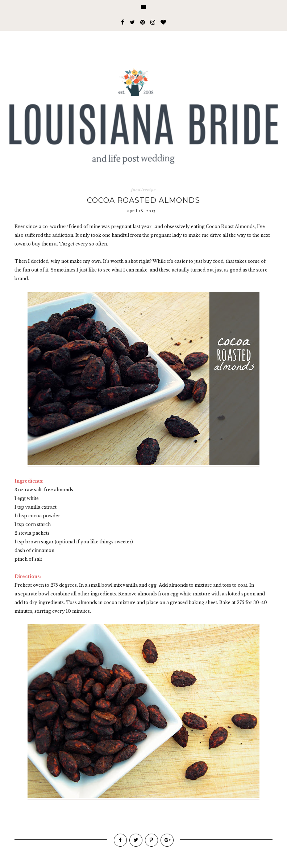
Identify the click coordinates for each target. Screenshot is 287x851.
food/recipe (143, 189)
